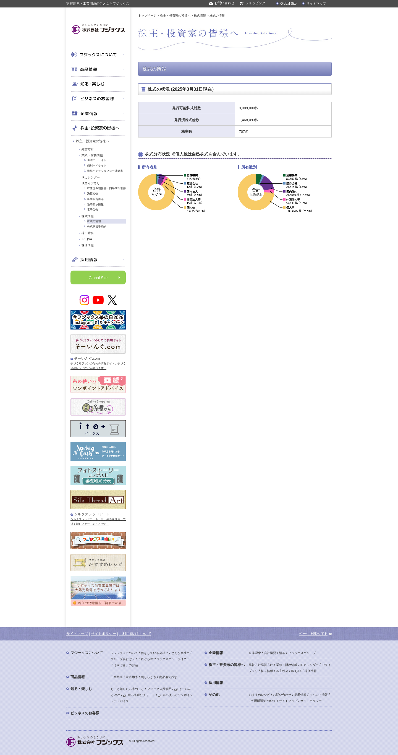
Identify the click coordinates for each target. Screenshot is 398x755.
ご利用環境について (135, 634)
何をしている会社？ (154, 653)
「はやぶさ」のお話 (124, 665)
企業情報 (216, 653)
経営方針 (88, 149)
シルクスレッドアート (92, 514)
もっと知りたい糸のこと (127, 689)
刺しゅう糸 (148, 677)
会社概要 (270, 653)
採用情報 (216, 683)
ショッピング (255, 3)
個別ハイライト (96, 165)
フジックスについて (86, 653)
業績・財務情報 (92, 155)
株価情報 (88, 245)
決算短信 (92, 193)
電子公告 (92, 209)
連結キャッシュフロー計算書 (105, 170)
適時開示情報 (95, 204)
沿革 (282, 653)
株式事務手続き (96, 226)
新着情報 (300, 694)
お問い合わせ (224, 3)
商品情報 (77, 677)
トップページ (147, 15)
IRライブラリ (91, 183)
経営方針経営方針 (261, 664)
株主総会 (88, 233)
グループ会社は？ (123, 659)
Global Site (288, 4)
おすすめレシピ (259, 694)
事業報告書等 (95, 199)
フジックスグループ (302, 653)
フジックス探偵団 (159, 689)
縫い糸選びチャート (139, 695)
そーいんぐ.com (87, 358)
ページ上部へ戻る (313, 634)
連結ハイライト (96, 160)
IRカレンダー (91, 177)
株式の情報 (94, 221)
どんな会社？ (180, 653)
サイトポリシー (103, 634)
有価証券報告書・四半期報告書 (106, 188)
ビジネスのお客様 (84, 713)
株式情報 (88, 216)
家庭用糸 (132, 677)
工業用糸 (117, 677)
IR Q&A (87, 239)
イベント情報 (319, 694)
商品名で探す (168, 677)
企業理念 (255, 653)
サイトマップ (316, 4)
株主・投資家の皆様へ (92, 141)
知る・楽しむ (81, 689)
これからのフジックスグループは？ (162, 659)
